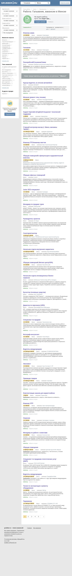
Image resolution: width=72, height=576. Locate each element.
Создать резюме (40, 22)
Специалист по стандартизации (6, 47)
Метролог (4, 40)
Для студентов (6, 82)
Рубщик (4, 56)
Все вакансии (37, 528)
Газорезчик (5, 51)
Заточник (4, 55)
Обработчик (5, 58)
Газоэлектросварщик (7, 41)
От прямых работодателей (9, 66)
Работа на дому (6, 78)
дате (47, 29)
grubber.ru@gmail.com (10, 542)
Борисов (4, 93)
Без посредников (6, 69)
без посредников (8, 32)
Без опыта (4, 71)
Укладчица (5, 50)
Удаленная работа (7, 80)
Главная (29, 528)
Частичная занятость (7, 75)
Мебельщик (5, 43)
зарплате (53, 29)
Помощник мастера (7, 53)
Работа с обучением (7, 73)
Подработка (5, 76)
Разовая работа (6, 83)
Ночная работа (6, 85)
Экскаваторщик (6, 45)
